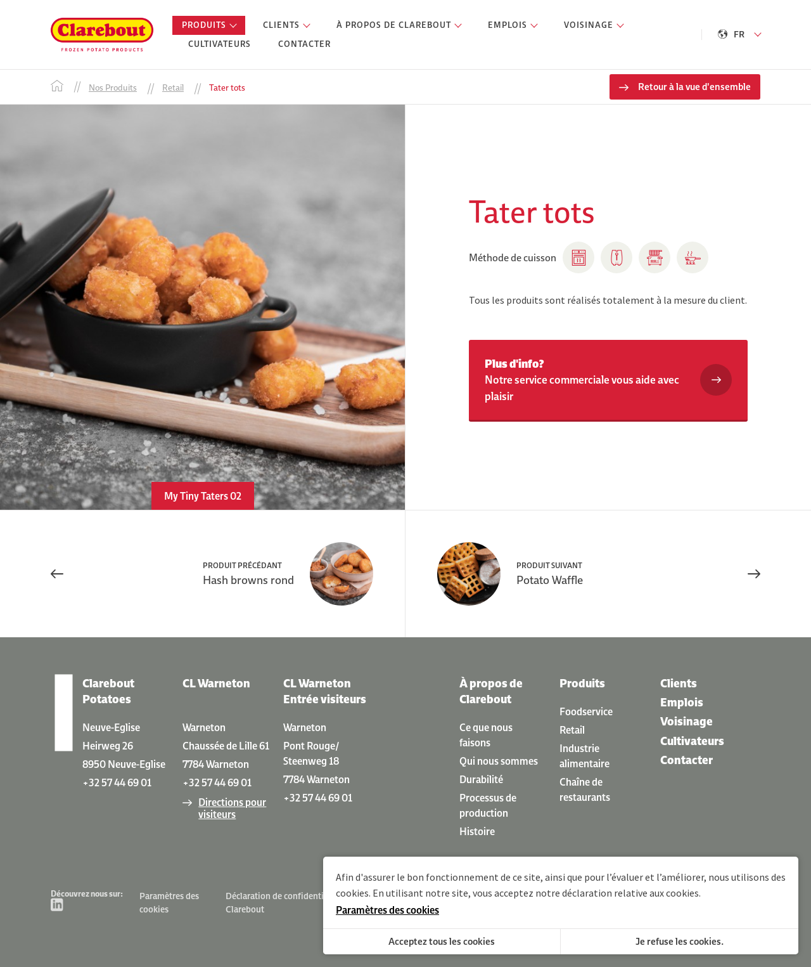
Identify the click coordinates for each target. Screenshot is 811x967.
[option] (202, 307)
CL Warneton (216, 683)
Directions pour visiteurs (232, 808)
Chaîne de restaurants (584, 789)
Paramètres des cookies (169, 903)
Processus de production (487, 805)
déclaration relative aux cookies (630, 892)
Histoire (477, 831)
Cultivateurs (692, 741)
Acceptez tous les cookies (441, 941)
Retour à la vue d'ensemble (694, 86)
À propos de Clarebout (491, 691)
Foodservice (586, 711)
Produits (582, 683)
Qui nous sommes (498, 761)
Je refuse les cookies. (679, 941)
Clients (678, 683)
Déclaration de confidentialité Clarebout (283, 903)
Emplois (681, 702)
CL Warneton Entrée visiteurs (324, 691)
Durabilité (481, 779)
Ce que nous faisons (486, 735)
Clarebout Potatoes (108, 691)
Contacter (686, 760)
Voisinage (686, 721)
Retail (572, 730)
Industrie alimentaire (584, 755)
